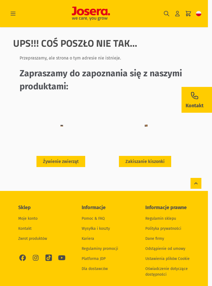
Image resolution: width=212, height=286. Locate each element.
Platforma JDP (94, 258)
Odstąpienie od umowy (165, 248)
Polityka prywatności (163, 228)
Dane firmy (154, 238)
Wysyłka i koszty (96, 228)
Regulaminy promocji (100, 248)
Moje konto (28, 218)
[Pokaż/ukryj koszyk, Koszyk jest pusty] (188, 13)
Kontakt (25, 228)
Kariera (88, 238)
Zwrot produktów (32, 238)
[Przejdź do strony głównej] (90, 13)
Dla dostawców (95, 268)
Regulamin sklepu (160, 218)
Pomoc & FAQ (93, 218)
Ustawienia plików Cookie (167, 258)
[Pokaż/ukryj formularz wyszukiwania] (166, 13)
